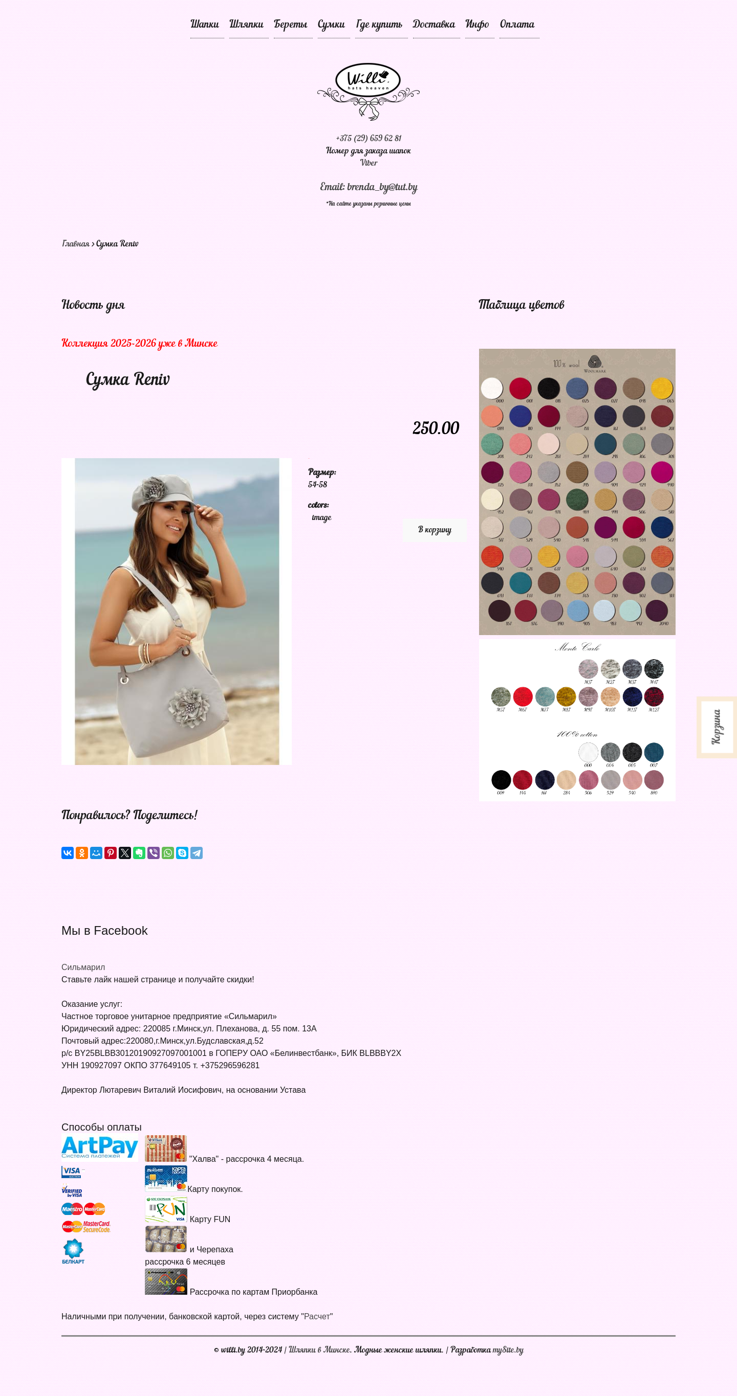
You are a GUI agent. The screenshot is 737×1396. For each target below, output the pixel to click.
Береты (291, 25)
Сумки (331, 25)
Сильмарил (83, 967)
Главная (75, 244)
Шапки (204, 25)
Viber (369, 164)
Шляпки (246, 25)
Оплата (517, 25)
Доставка (434, 25)
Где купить (379, 25)
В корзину (434, 530)
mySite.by (508, 1350)
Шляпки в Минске (319, 1350)
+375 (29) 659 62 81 (368, 139)
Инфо (477, 25)
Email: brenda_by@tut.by (369, 188)
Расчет (317, 1316)
